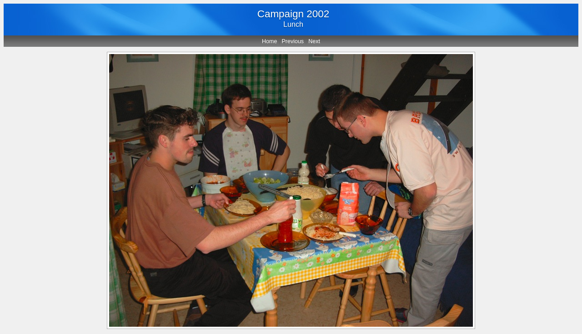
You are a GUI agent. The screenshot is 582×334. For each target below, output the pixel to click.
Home (269, 41)
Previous (293, 41)
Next (314, 41)
